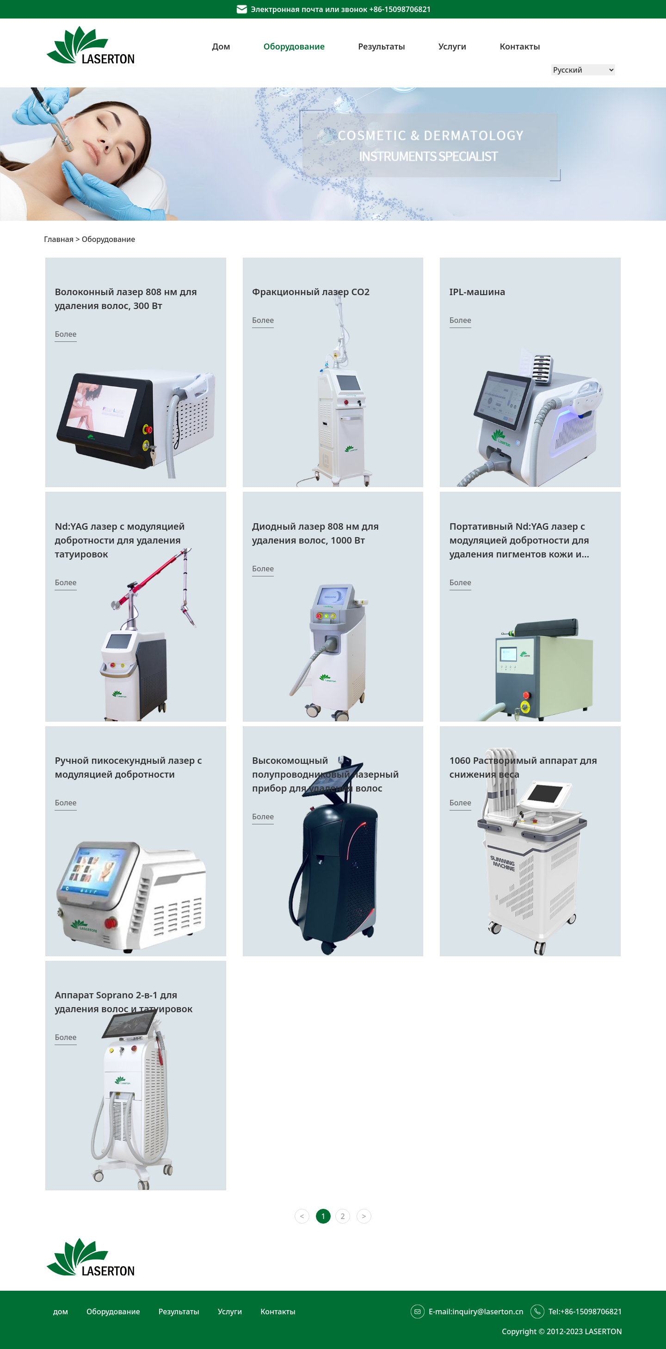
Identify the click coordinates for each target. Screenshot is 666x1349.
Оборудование (294, 46)
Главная (59, 239)
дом (60, 1311)
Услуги (452, 46)
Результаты (381, 46)
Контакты (520, 46)
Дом (221, 46)
